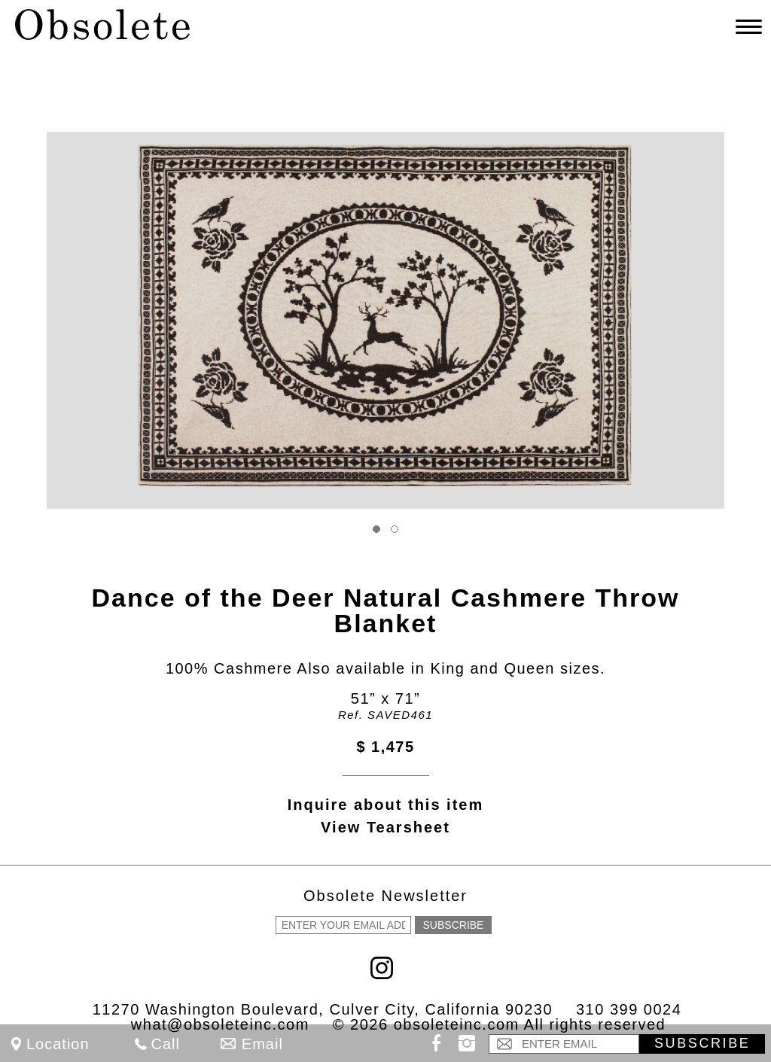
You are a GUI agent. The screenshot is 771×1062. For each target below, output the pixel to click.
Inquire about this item (385, 804)
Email (262, 1044)
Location (58, 1044)
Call (165, 1044)
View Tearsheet (385, 827)
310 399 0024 (628, 1009)
